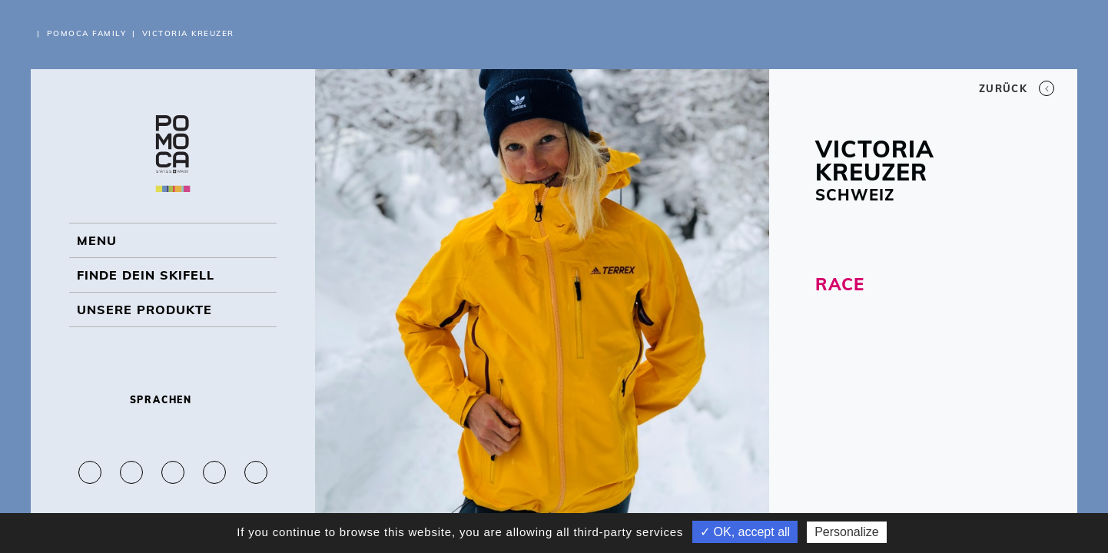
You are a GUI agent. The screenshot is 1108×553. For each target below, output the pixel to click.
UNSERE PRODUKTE (144, 309)
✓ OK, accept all (745, 531)
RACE (839, 284)
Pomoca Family (87, 33)
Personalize (846, 531)
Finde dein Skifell (145, 275)
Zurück (1016, 88)
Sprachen (173, 400)
